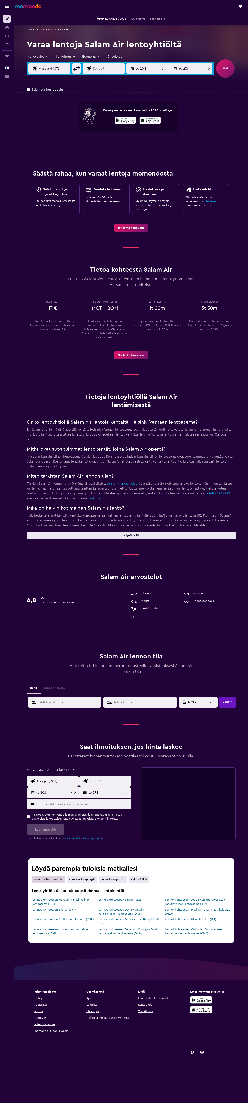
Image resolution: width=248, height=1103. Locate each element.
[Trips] (7, 56)
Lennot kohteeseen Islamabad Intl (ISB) (190, 919)
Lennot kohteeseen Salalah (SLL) (120, 899)
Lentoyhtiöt (46, 29)
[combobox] (38, 56)
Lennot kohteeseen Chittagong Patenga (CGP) (63, 919)
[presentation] (150, 120)
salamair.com (99, 498)
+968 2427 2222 (218, 493)
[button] (6, 6)
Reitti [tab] (34, 688)
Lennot (31, 29)
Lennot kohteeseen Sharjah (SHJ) (54, 909)
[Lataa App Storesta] (150, 121)
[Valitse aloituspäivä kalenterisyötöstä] (198, 702)
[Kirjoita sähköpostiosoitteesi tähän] (83, 804)
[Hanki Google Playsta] (125, 121)
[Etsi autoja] (7, 36)
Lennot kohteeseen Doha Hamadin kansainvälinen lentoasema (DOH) (121, 911)
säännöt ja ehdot (70, 838)
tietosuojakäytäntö (93, 838)
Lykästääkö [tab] (139, 879)
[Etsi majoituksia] (7, 27)
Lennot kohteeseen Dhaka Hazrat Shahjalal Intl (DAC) (129, 921)
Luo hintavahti (210, 201)
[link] (131, 228)
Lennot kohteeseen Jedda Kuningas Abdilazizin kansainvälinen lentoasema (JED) (195, 901)
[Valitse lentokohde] (108, 68)
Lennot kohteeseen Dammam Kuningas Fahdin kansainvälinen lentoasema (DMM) (129, 931)
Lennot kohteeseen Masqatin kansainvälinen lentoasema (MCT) (61, 901)
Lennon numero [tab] (54, 688)
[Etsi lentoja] (7, 19)
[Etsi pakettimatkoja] (7, 45)
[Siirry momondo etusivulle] (28, 6)
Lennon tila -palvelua (121, 483)
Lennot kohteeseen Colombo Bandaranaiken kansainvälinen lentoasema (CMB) (194, 931)
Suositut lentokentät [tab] (48, 879)
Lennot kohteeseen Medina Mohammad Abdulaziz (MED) (197, 911)
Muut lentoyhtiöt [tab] (113, 879)
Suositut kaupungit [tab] (82, 879)
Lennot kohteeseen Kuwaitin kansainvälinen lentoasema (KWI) (61, 931)
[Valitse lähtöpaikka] (53, 68)
